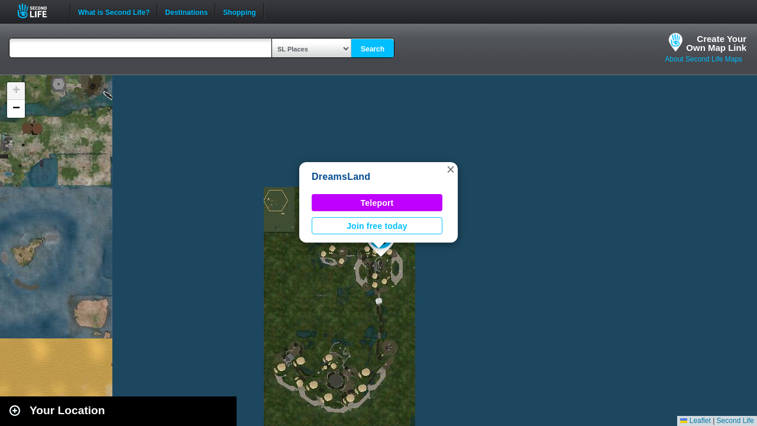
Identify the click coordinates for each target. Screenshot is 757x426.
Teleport (377, 203)
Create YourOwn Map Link (716, 43)
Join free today (377, 226)
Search (372, 49)
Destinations (186, 11)
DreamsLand (341, 177)
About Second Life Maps (703, 59)
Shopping (239, 11)
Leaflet (695, 421)
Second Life (39, 11)
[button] (451, 169)
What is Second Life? (114, 11)
